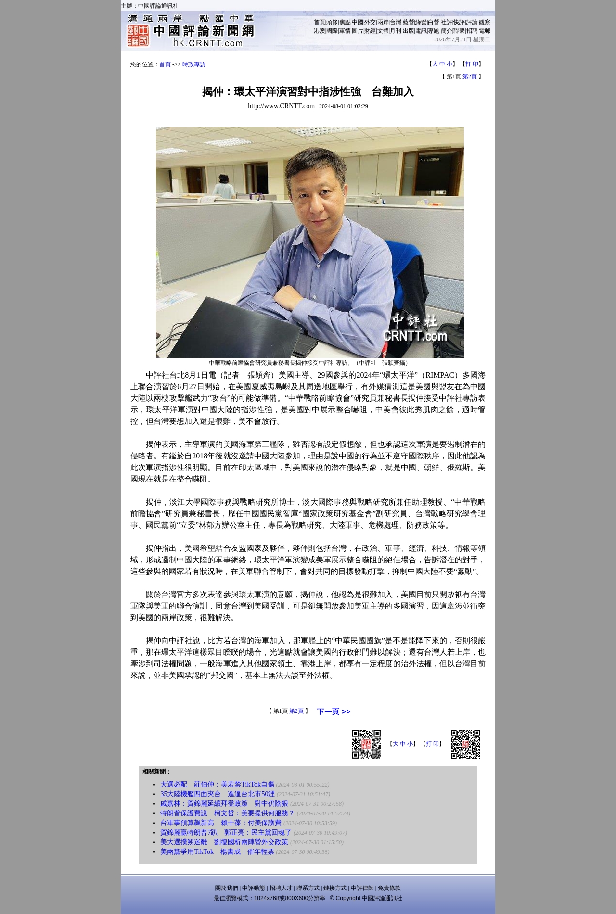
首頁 (319, 22)
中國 (357, 22)
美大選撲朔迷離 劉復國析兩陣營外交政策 (224, 842)
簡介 (446, 30)
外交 (370, 22)
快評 (459, 22)
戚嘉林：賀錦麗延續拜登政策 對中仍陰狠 (224, 803)
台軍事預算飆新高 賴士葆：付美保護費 (221, 822)
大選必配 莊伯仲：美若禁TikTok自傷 (217, 784)
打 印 (471, 64)
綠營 (421, 22)
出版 (408, 30)
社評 (446, 22)
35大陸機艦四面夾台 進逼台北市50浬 (217, 794)
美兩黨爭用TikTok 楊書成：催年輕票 (217, 851)
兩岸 (383, 22)
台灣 (395, 22)
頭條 (332, 22)
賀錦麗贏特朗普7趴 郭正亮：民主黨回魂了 (226, 832)
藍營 (408, 22)
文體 (383, 30)
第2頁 (469, 76)
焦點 (345, 22)
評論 (472, 22)
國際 (332, 30)
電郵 (484, 30)
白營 (433, 22)
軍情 (345, 30)
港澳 (319, 30)
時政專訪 (193, 64)
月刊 (395, 30)
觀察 (484, 22)
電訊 (421, 30)
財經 (370, 30)
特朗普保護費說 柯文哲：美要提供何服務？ (227, 813)
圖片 (357, 30)
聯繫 (459, 30)
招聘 (472, 30)
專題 (433, 30)
